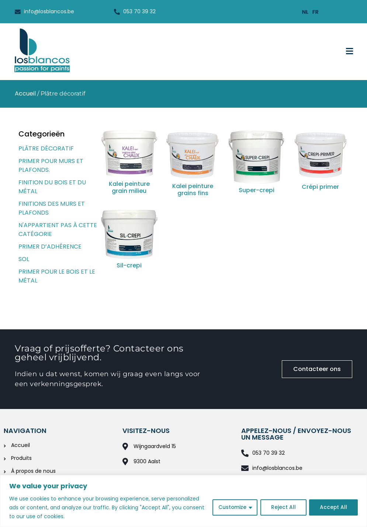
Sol (23, 259)
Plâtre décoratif (46, 148)
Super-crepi (256, 190)
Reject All (282, 507)
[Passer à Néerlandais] (305, 12)
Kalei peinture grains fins (192, 189)
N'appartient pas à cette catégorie (57, 229)
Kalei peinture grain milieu (129, 187)
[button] (349, 52)
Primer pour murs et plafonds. (50, 165)
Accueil (25, 93)
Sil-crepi (129, 265)
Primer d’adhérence (50, 246)
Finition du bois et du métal (52, 186)
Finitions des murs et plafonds (51, 208)
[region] (183, 501)
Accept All (333, 507)
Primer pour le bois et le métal (56, 276)
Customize (231, 507)
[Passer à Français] (316, 12)
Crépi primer (320, 187)
